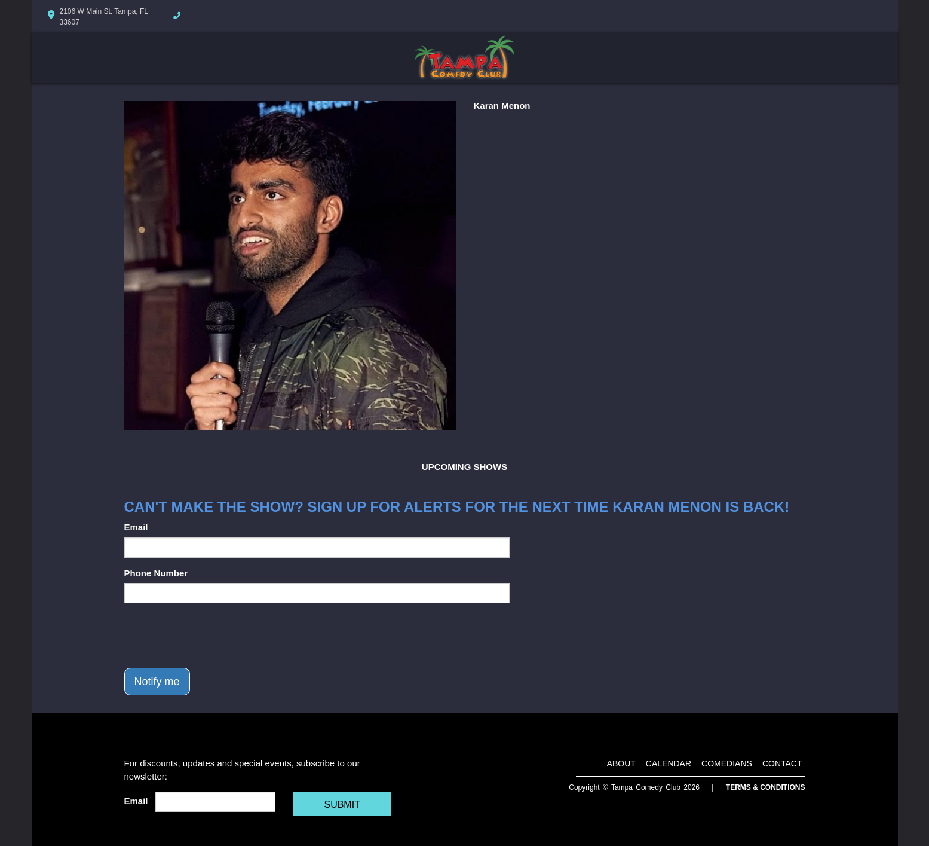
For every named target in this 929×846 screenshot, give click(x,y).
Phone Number (156, 573)
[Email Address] (215, 802)
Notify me (157, 682)
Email (136, 527)
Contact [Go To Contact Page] (782, 763)
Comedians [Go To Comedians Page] (726, 763)
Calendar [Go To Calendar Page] (668, 763)
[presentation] (215, 635)
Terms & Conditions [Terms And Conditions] (765, 787)
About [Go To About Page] (621, 763)
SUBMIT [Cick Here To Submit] (342, 804)
